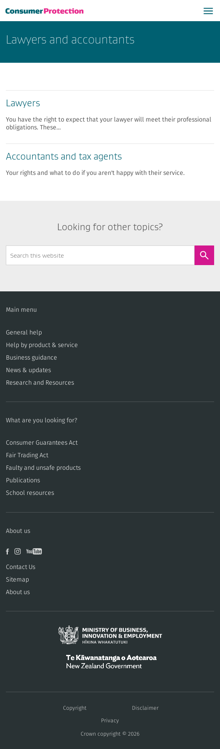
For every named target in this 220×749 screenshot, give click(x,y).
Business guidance (31, 358)
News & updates (28, 370)
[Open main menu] (208, 10)
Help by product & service (42, 345)
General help (24, 332)
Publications (23, 480)
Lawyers (23, 103)
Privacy (110, 721)
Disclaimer (145, 708)
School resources (30, 493)
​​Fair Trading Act (27, 455)
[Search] (204, 255)
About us (18, 592)
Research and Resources (40, 383)
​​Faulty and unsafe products (43, 468)
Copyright (75, 708)
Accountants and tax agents (64, 156)
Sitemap (17, 579)
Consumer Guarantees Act (42, 443)
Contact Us (20, 567)
